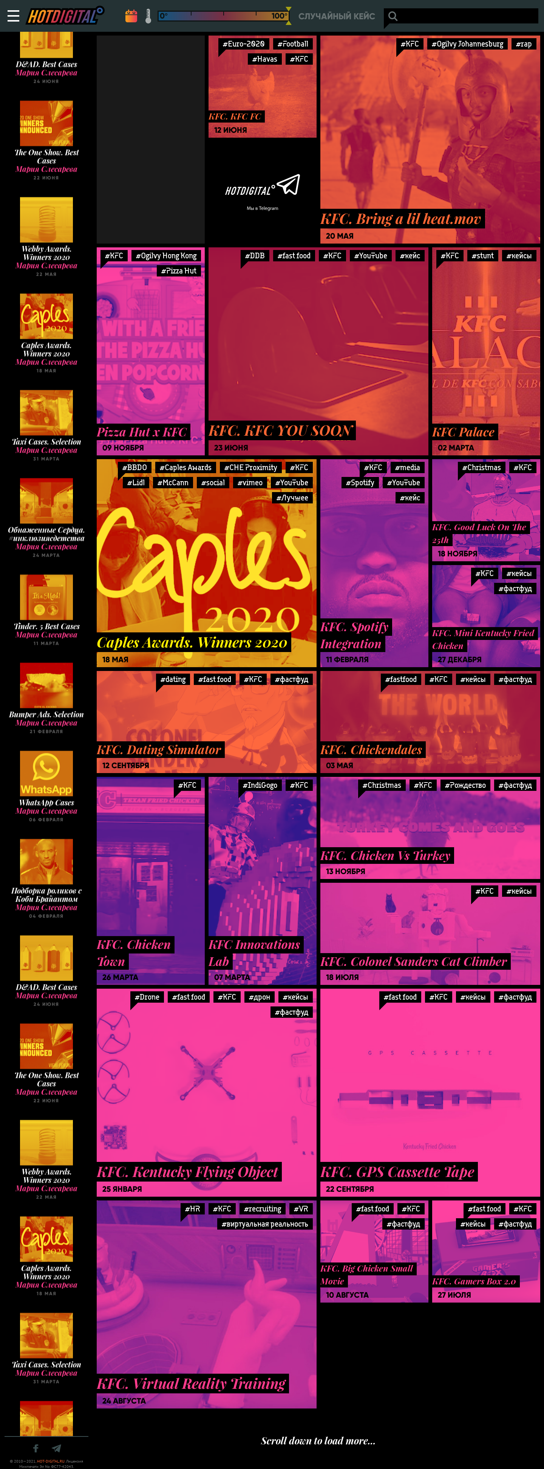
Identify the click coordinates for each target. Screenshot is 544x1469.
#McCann (173, 482)
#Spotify (360, 482)
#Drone (147, 997)
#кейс (410, 255)
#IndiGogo (260, 785)
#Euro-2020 (244, 44)
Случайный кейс (336, 16)
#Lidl (136, 482)
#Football (293, 44)
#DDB (255, 255)
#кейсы (519, 255)
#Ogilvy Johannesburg (467, 44)
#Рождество (465, 785)
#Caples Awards (186, 467)
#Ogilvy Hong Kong (166, 255)
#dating (173, 679)
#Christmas (481, 467)
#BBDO (134, 467)
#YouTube (370, 255)
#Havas (264, 59)
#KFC (299, 59)
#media (407, 467)
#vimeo (250, 482)
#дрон (259, 997)
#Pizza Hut (178, 271)
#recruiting (262, 1208)
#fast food (294, 255)
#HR (192, 1208)
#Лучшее (292, 497)
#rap (524, 44)
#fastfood (401, 679)
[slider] (288, 16)
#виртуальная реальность (265, 1224)
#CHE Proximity (250, 467)
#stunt (483, 255)
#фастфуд (291, 679)
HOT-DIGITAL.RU (51, 1461)
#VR (301, 1208)
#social (213, 482)
